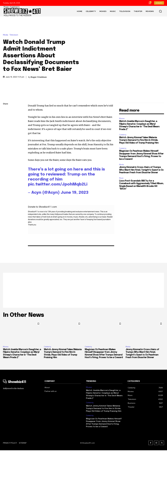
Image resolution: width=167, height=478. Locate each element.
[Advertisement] (83, 318)
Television (14, 49)
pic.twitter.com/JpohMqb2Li (57, 212)
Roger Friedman (39, 91)
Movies (122, 146)
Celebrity (122, 162)
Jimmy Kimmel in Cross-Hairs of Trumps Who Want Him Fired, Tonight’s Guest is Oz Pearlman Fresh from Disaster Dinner (141, 198)
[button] (160, 11)
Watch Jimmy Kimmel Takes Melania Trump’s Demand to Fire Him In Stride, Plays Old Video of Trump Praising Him (139, 168)
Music (121, 206)
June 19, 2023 (74, 220)
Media (6, 49)
